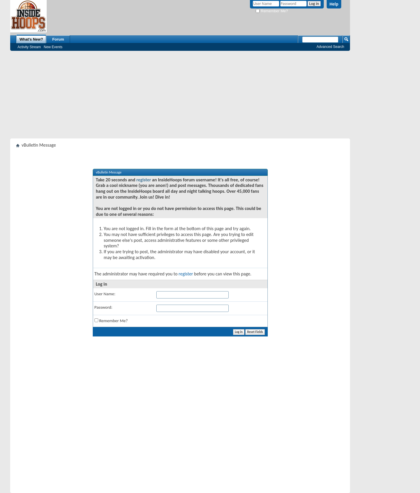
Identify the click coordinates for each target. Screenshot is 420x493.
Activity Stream (29, 47)
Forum (58, 39)
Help (334, 4)
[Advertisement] (180, 95)
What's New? (31, 39)
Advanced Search (330, 47)
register (143, 180)
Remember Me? (272, 11)
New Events (53, 47)
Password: (103, 307)
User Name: (105, 293)
